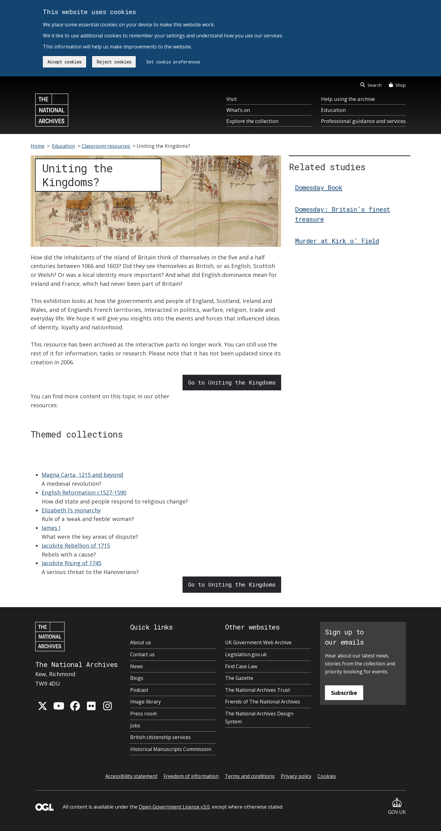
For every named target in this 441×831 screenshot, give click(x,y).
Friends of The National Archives (262, 701)
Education (333, 109)
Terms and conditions (250, 776)
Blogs (136, 678)
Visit (231, 98)
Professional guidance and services (363, 120)
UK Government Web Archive (258, 642)
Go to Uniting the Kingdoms (232, 382)
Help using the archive (348, 98)
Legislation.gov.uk (246, 654)
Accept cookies (64, 62)
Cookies (327, 776)
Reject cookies (114, 62)
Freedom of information (191, 776)
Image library (145, 701)
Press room (143, 713)
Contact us (142, 654)
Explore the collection (252, 120)
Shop (397, 85)
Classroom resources (105, 146)
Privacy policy (296, 776)
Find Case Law (241, 666)
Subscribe (344, 692)
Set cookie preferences (173, 62)
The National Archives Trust (257, 690)
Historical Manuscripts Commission (170, 749)
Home (37, 146)
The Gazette (239, 678)
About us (140, 642)
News (136, 666)
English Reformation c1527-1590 (84, 492)
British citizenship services (160, 737)
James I (51, 527)
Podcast (139, 690)
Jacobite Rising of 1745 (71, 563)
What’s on (238, 109)
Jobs (135, 725)
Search (371, 85)
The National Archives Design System (259, 717)
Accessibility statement (131, 776)
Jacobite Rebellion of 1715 (76, 545)
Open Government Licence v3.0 (174, 806)
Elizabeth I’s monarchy (71, 510)
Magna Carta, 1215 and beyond (82, 474)
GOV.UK (397, 806)
